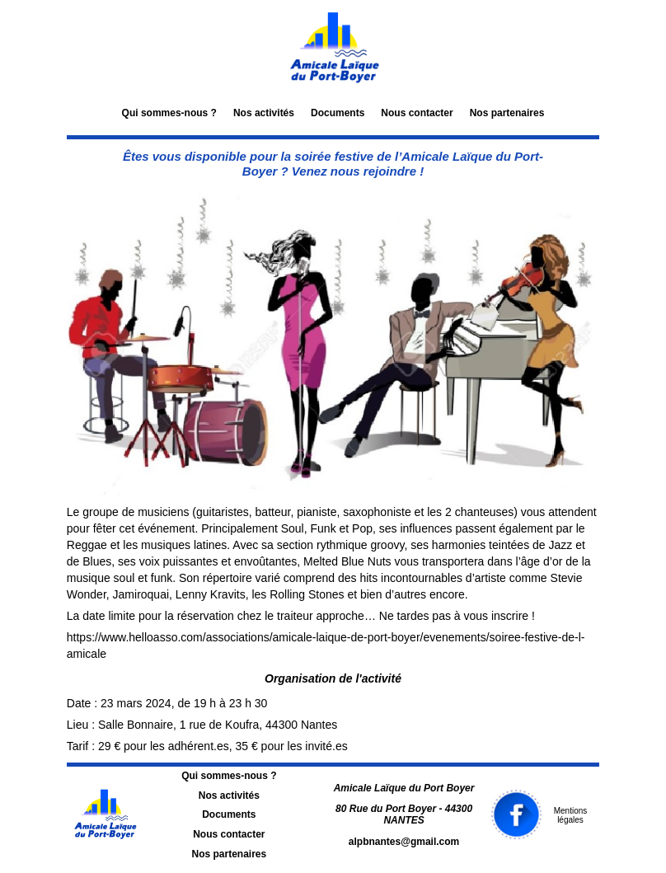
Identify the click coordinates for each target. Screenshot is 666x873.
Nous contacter (417, 113)
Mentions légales (571, 815)
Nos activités (263, 113)
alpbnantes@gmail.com (404, 841)
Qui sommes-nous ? (169, 113)
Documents (337, 113)
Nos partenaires (507, 113)
